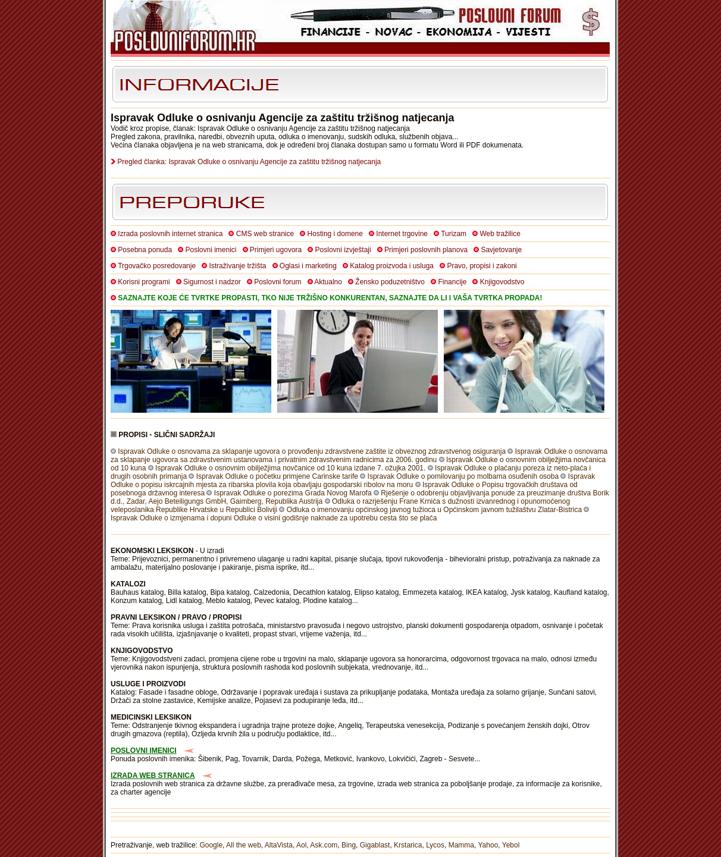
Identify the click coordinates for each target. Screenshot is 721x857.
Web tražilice (499, 234)
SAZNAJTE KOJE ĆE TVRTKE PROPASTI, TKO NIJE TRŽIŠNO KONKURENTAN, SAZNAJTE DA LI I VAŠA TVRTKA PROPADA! (330, 298)
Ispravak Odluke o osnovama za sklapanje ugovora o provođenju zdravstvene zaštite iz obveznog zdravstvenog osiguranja (312, 451)
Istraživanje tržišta (237, 266)
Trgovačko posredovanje (157, 266)
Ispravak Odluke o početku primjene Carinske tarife (277, 476)
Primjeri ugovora (276, 250)
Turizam (453, 234)
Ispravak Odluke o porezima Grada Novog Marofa (293, 493)
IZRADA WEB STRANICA (153, 775)
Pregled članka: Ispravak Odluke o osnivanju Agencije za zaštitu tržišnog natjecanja (249, 162)
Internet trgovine (402, 234)
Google (210, 845)
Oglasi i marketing (308, 266)
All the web (243, 845)
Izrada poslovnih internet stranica (170, 234)
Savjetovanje (501, 250)
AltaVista (279, 845)
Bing (348, 845)
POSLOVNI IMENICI (144, 750)
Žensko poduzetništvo (390, 282)
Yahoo (488, 845)
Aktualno (328, 282)
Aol (301, 845)
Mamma (461, 845)
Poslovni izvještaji (343, 250)
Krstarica (408, 845)
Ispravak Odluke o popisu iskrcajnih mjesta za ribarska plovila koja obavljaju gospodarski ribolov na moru (353, 480)
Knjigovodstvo (502, 282)
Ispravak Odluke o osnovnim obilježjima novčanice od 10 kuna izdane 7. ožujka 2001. (290, 468)
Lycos (435, 845)
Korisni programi (144, 282)
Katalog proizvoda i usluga (392, 266)
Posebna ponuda (145, 250)
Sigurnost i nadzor (212, 282)
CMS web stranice (265, 234)
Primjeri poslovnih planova (426, 250)
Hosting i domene (335, 234)
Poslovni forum (277, 282)
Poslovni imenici (210, 250)
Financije (452, 282)
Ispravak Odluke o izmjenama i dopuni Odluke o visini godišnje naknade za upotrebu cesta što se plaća (274, 518)
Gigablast (375, 845)
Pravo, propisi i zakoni (481, 266)
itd (305, 567)
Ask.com (323, 845)
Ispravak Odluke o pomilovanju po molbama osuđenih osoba (463, 476)
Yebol (511, 845)
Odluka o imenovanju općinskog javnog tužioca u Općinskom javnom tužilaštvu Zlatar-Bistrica (434, 510)
